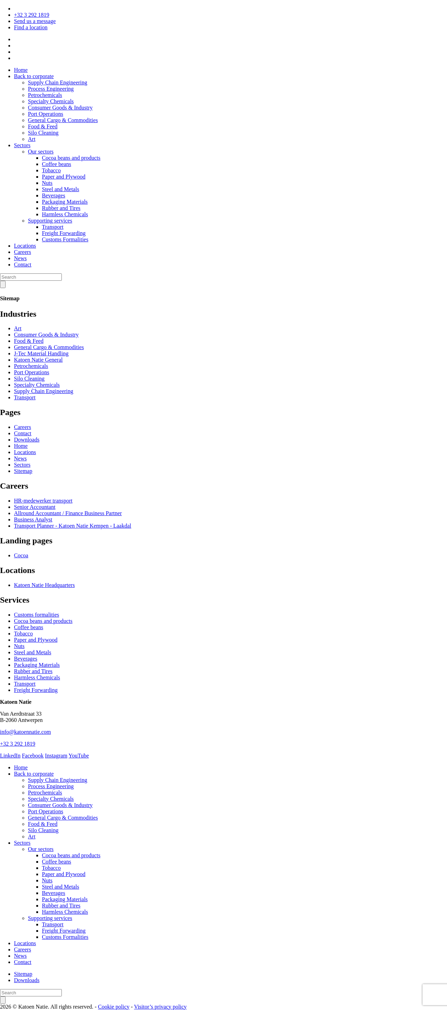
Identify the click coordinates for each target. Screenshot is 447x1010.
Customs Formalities (65, 239)
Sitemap (23, 471)
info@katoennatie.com (25, 732)
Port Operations (45, 114)
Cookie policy (114, 1007)
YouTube (78, 756)
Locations (25, 246)
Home (21, 70)
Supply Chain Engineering (57, 82)
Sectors (22, 145)
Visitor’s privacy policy (160, 1007)
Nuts (47, 183)
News (20, 258)
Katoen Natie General (38, 360)
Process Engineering (51, 89)
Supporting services (50, 221)
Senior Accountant (35, 507)
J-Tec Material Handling (41, 353)
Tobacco (51, 170)
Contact (22, 264)
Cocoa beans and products (71, 158)
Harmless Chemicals (65, 214)
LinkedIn (10, 756)
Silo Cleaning (43, 133)
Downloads (26, 440)
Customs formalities (36, 615)
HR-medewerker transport (43, 501)
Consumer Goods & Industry (60, 108)
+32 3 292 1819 (31, 15)
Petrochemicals (45, 95)
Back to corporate (34, 76)
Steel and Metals (60, 189)
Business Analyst (33, 519)
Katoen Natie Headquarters (44, 585)
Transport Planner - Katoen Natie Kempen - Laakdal (72, 526)
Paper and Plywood (63, 177)
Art (31, 139)
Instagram (56, 756)
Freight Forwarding (64, 233)
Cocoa (21, 555)
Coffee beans (56, 164)
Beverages (53, 195)
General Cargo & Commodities (63, 120)
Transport (53, 227)
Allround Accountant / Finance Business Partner (68, 513)
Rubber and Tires (61, 208)
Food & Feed (42, 126)
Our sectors (40, 151)
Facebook (33, 756)
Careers (22, 252)
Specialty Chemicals (51, 101)
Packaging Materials (65, 202)
